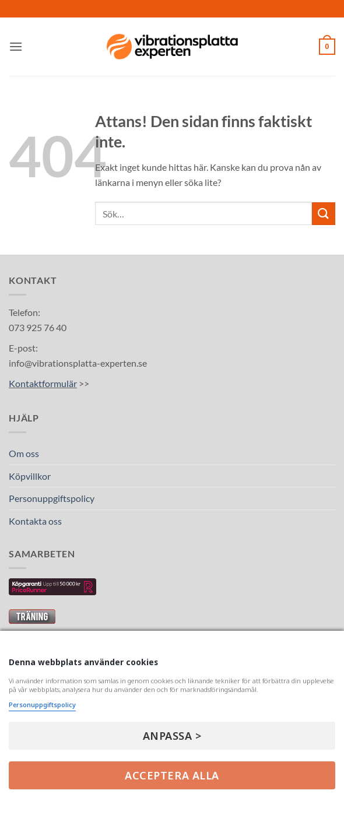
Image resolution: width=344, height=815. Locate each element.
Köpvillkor (30, 476)
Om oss (24, 453)
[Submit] (323, 213)
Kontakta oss (35, 520)
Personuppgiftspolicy (51, 498)
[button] (16, 46)
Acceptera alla (172, 775)
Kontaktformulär (43, 383)
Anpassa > (172, 736)
